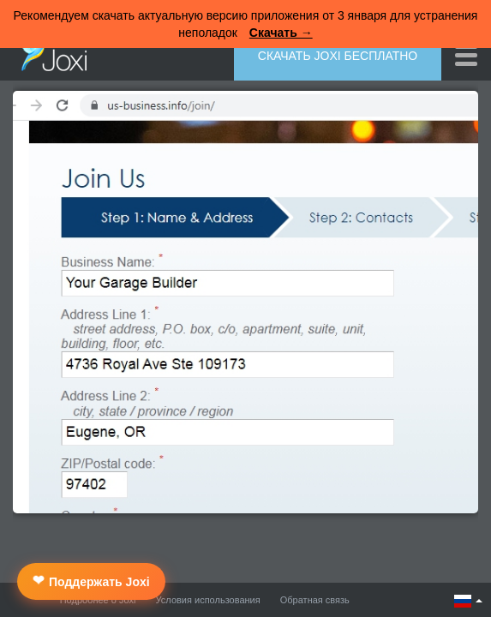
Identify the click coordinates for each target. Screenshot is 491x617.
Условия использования (208, 600)
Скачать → (281, 32)
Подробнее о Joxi (98, 600)
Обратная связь (315, 600)
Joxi (50, 54)
